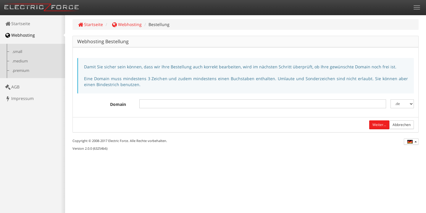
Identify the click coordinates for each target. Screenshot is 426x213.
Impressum (19, 98)
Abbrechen (402, 124)
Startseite (17, 23)
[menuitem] (32, 23)
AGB (12, 87)
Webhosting (19, 35)
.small (17, 51)
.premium (20, 70)
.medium (20, 61)
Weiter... (379, 124)
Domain (118, 104)
